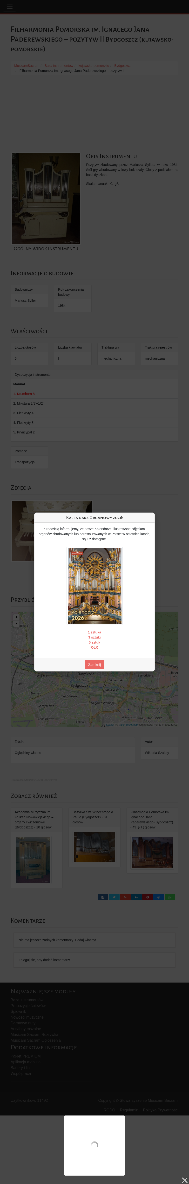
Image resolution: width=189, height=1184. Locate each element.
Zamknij (94, 665)
